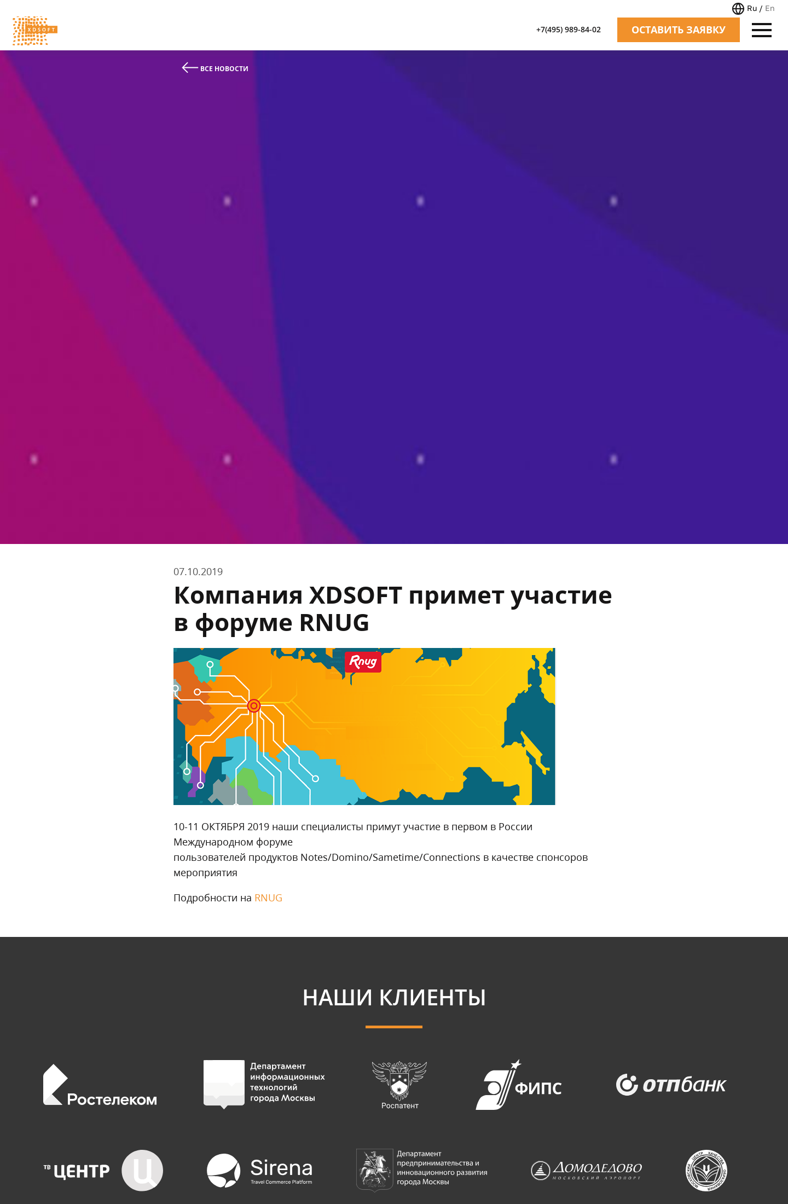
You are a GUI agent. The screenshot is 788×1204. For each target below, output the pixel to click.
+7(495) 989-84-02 (568, 29)
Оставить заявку (678, 29)
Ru (752, 8)
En (770, 8)
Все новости (214, 67)
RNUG (268, 897)
